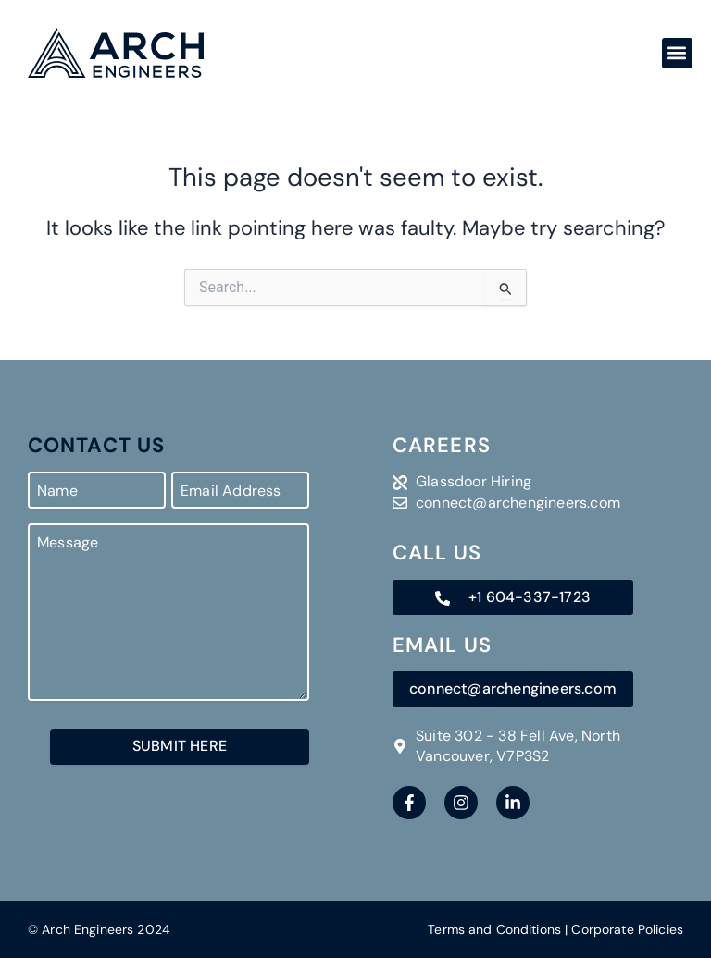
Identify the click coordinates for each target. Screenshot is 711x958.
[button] (677, 53)
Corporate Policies (627, 929)
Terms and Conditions (494, 929)
